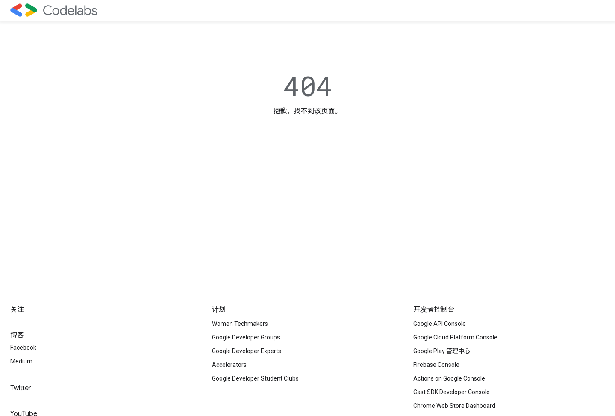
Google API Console (439, 323)
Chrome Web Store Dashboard (454, 405)
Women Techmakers (240, 323)
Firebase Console (436, 364)
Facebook (23, 347)
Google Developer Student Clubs (255, 378)
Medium (21, 361)
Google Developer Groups (246, 337)
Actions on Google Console (449, 378)
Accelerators (229, 364)
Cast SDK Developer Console (451, 392)
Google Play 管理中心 (441, 351)
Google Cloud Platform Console (455, 337)
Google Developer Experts (246, 351)
